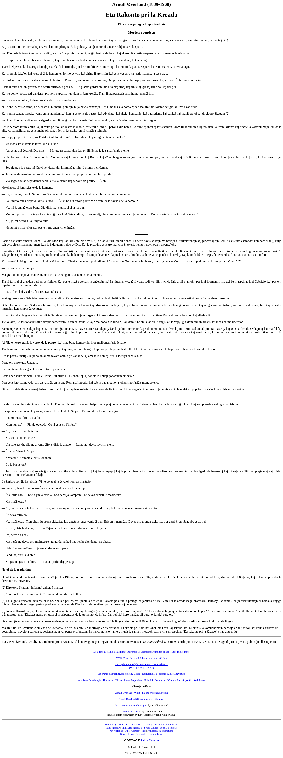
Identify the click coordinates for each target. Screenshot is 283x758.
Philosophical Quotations (160, 730)
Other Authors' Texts (135, 730)
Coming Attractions (154, 724)
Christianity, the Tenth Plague (131, 705)
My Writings (116, 730)
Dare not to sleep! (131, 711)
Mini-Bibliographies (132, 727)
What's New (136, 724)
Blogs (123, 733)
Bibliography (113, 727)
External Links (155, 733)
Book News (172, 724)
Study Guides (151, 727)
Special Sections (168, 727)
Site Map (123, 724)
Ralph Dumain (150, 740)
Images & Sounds (137, 733)
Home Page (111, 724)
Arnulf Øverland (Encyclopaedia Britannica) (141, 698)
